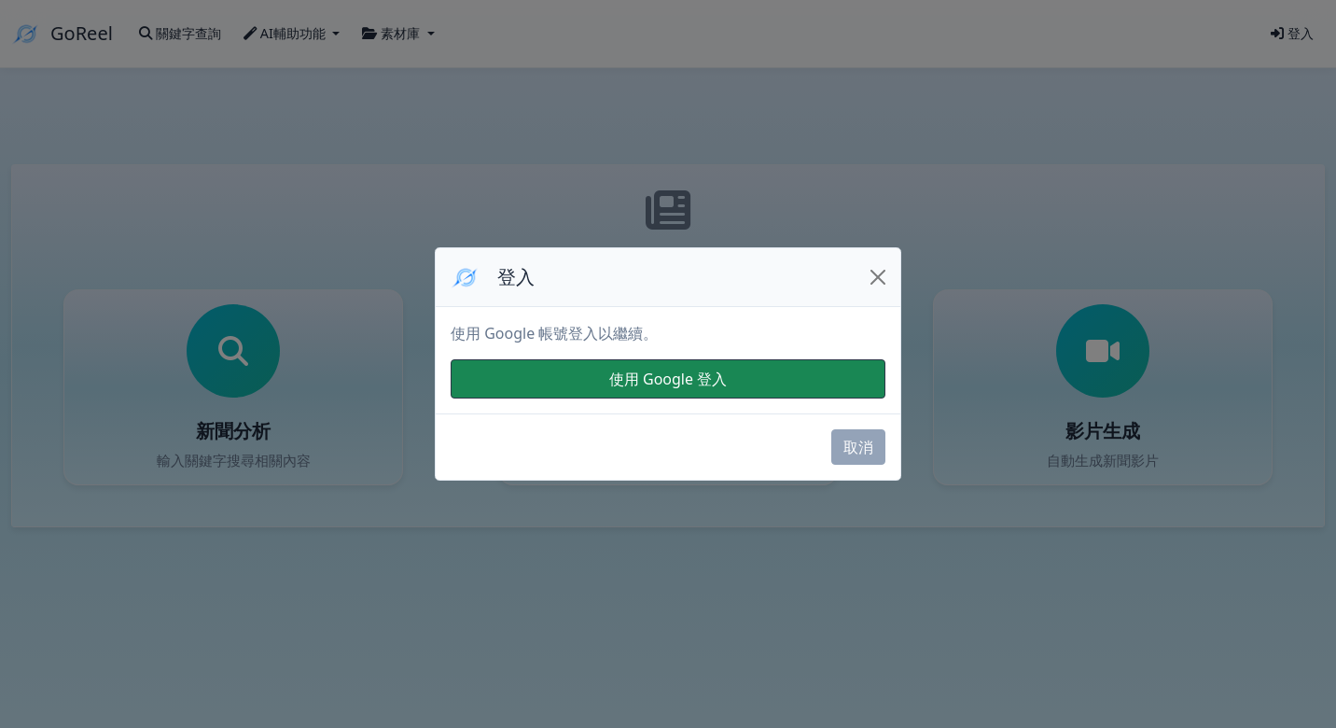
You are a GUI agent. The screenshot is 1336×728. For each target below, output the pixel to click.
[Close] (878, 277)
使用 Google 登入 (668, 379)
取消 (858, 447)
